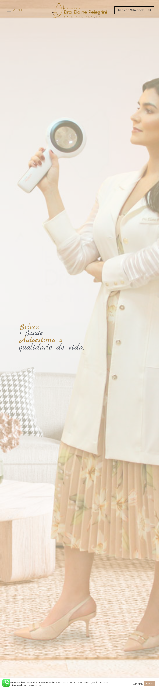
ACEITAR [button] (149, 683)
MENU (17, 10)
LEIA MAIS (137, 683)
